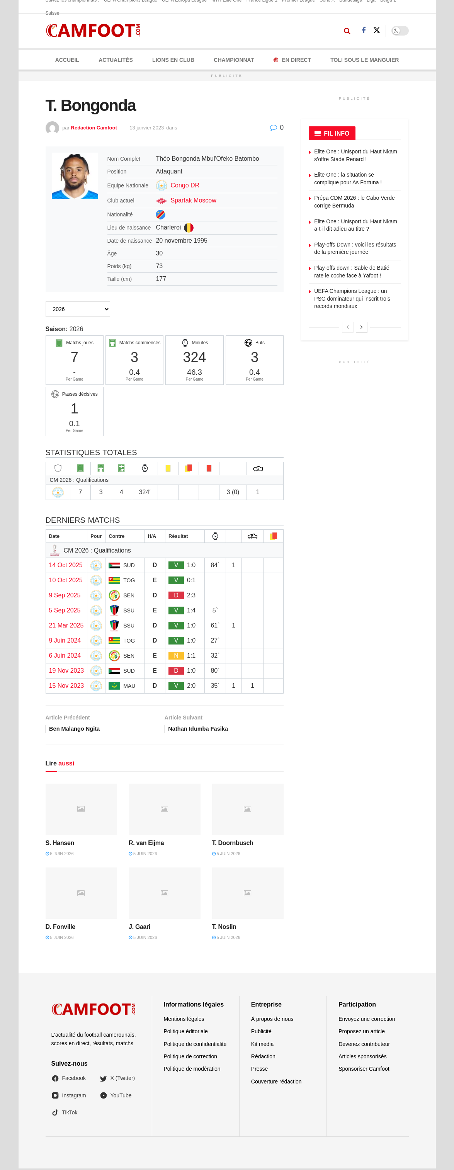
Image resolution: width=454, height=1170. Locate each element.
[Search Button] (347, 31)
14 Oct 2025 (66, 565)
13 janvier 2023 (146, 128)
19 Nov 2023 (66, 670)
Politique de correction (191, 1058)
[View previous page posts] (348, 327)
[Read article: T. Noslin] (248, 895)
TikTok (64, 1114)
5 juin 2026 (60, 855)
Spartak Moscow (193, 200)
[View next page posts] (361, 327)
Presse (259, 1071)
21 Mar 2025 (66, 625)
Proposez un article (361, 1033)
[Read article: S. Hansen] (81, 811)
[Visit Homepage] (96, 30)
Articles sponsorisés (362, 1058)
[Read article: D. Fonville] (81, 895)
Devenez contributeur (364, 1045)
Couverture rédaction (276, 1083)
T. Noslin (224, 928)
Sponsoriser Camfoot (363, 1071)
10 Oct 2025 (66, 580)
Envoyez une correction (366, 1020)
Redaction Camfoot (94, 128)
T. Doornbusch (232, 844)
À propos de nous (272, 1020)
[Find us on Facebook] (364, 30)
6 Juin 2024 (65, 655)
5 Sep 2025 (65, 610)
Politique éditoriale (186, 1033)
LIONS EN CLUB (173, 60)
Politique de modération (192, 1071)
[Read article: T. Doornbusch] (248, 811)
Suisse (53, 13)
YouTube (116, 1097)
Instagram (68, 1097)
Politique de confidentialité (195, 1045)
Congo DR (184, 185)
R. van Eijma (146, 844)
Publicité (261, 1033)
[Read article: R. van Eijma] (165, 811)
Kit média (262, 1045)
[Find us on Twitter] (376, 30)
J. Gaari (139, 928)
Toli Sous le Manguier (364, 60)
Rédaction (263, 1058)
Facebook (68, 1080)
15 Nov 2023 (66, 685)
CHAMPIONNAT (234, 60)
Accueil (67, 60)
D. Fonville (60, 928)
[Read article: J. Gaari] (165, 895)
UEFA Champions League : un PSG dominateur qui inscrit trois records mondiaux (352, 298)
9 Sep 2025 (65, 595)
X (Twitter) (117, 1080)
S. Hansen (60, 844)
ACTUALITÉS (116, 60)
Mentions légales (184, 1020)
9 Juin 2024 (65, 640)
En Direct (292, 60)
